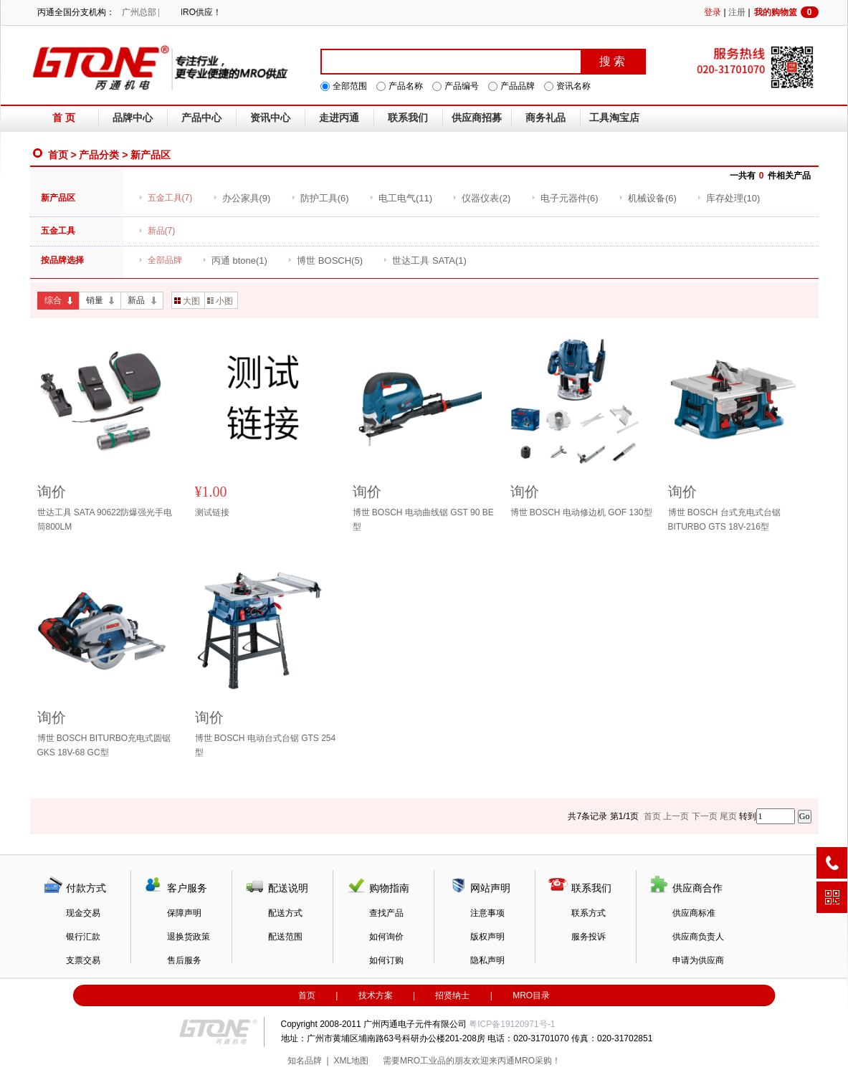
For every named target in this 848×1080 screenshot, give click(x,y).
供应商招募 (477, 118)
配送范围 (285, 937)
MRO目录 (531, 995)
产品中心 (201, 118)
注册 (736, 12)
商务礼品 (545, 118)
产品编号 (461, 86)
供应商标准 (693, 913)
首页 (58, 155)
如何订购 (386, 960)
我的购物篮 (786, 12)
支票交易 (83, 960)
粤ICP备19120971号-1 (512, 1024)
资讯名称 (573, 86)
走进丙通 (339, 118)
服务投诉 (588, 937)
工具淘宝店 (614, 118)
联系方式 (588, 913)
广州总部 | (141, 12)
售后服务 (184, 960)
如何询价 (386, 937)
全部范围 (350, 86)
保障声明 (184, 913)
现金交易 (83, 913)
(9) (242, 198)
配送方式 (285, 913)
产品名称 (406, 86)
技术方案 (375, 995)
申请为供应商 (698, 960)
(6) (320, 198)
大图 (187, 301)
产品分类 (99, 155)
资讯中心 (270, 118)
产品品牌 (517, 86)
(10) (728, 198)
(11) (400, 198)
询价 (51, 492)
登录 (712, 12)
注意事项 (487, 913)
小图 (220, 301)
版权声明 (487, 937)
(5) (325, 260)
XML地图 (350, 1061)
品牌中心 (133, 118)
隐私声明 (487, 960)
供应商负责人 (698, 937)
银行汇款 (83, 937)
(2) (481, 198)
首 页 (63, 118)
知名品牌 (304, 1061)
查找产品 (386, 913)
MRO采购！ (538, 1061)
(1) (234, 260)
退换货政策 (188, 937)
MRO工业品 (423, 1061)
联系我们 (408, 118)
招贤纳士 (452, 995)
